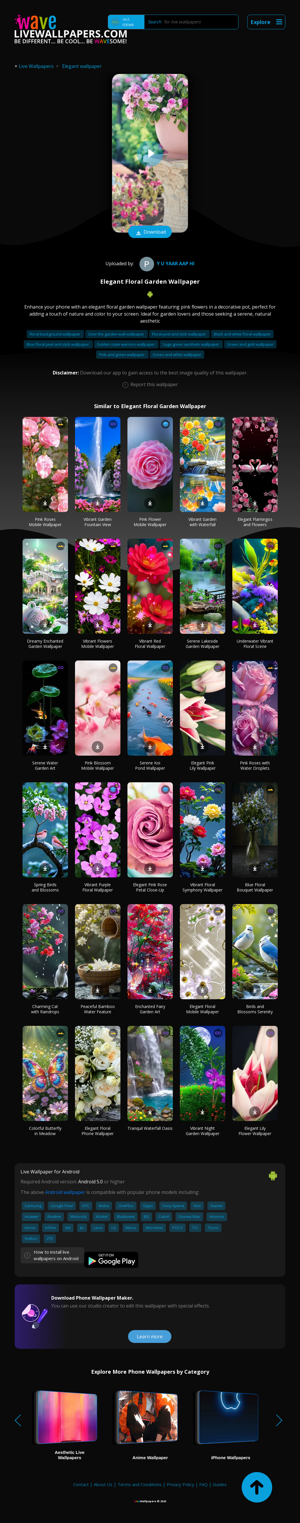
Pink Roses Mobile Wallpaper (45, 521)
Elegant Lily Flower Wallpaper (254, 1130)
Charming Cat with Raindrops (45, 1009)
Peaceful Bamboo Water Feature (98, 1009)
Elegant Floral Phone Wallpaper (97, 1130)
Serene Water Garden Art (45, 765)
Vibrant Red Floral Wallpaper (150, 643)
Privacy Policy (180, 1484)
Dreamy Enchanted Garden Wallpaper (45, 643)
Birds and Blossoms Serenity (255, 1009)
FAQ (203, 1484)
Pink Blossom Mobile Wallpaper (97, 765)
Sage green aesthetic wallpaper (191, 344)
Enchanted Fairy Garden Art (150, 1009)
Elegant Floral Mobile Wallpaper (202, 1009)
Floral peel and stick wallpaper (179, 334)
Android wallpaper (65, 1192)
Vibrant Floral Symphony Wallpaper (202, 887)
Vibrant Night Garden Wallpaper (202, 1130)
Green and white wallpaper (177, 354)
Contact (81, 1484)
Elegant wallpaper (82, 66)
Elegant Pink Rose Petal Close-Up (150, 887)
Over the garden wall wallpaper (116, 334)
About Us (103, 1484)
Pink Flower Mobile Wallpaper (150, 521)
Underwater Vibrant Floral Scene (255, 643)
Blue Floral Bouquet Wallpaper (255, 887)
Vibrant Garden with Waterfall (202, 521)
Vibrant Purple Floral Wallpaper (97, 887)
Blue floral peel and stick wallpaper (58, 344)
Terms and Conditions (139, 1484)
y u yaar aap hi (166, 263)
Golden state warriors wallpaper (126, 344)
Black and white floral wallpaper (242, 334)
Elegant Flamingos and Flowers (255, 521)
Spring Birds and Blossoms (45, 887)
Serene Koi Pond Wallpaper (150, 765)
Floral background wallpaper (55, 334)
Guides (220, 1484)
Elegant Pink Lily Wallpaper (203, 765)
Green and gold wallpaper (250, 344)
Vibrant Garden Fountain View (97, 521)
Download (150, 232)
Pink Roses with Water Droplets (255, 765)
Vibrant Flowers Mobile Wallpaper (97, 643)
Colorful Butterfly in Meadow (45, 1130)
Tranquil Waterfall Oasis (150, 1128)
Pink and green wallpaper (122, 354)
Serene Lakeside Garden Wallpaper (202, 643)
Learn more (150, 1336)
